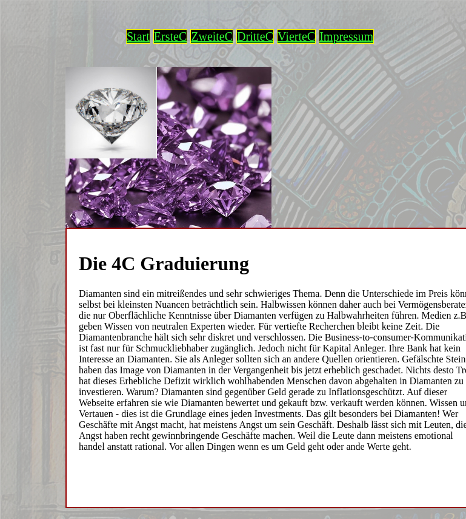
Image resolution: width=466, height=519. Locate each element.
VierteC (296, 36)
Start (138, 36)
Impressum (346, 36)
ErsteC (170, 36)
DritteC (255, 36)
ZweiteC (212, 36)
